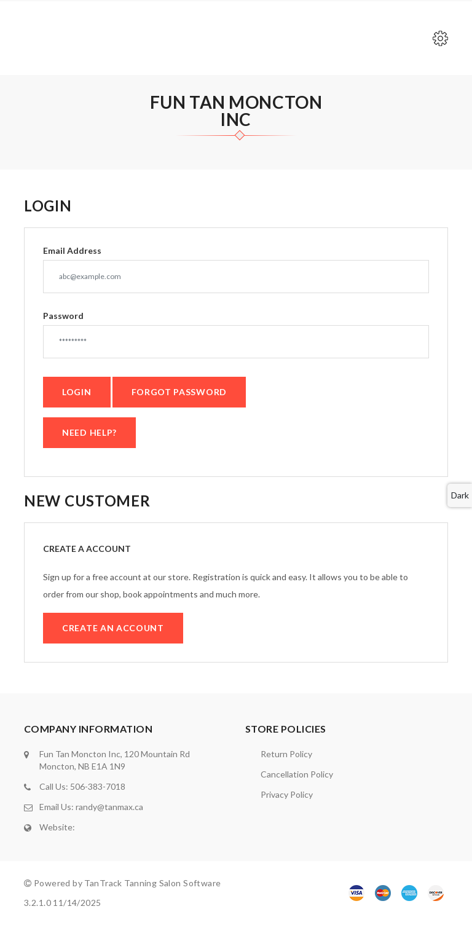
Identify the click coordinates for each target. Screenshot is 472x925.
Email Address (72, 250)
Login (77, 392)
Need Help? (89, 432)
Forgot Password (179, 392)
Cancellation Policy (297, 774)
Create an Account (113, 628)
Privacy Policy (287, 794)
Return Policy (286, 754)
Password (63, 316)
